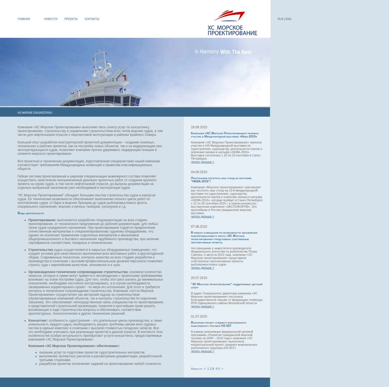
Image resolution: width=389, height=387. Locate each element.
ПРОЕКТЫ (71, 19)
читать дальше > (202, 161)
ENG (289, 19)
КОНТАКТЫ (92, 19)
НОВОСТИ (50, 19)
